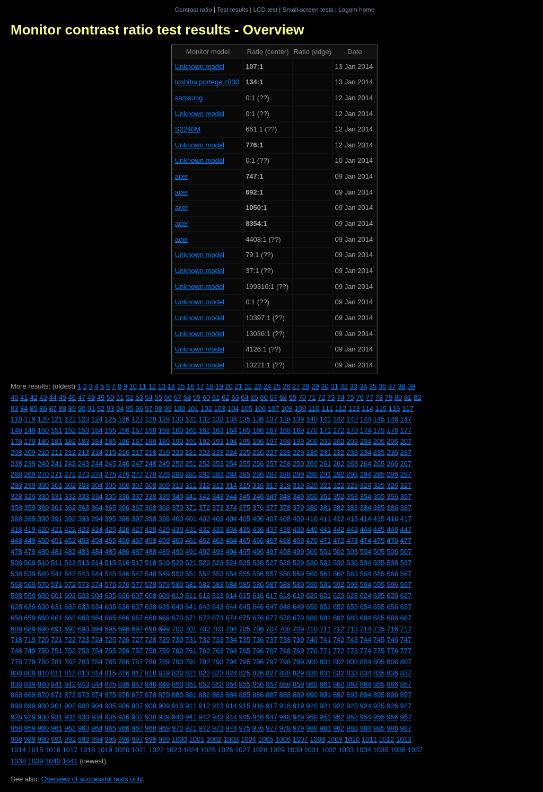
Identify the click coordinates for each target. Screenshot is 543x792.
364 (97, 508)
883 (218, 695)
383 (352, 508)
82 (417, 397)
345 (245, 496)
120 (43, 419)
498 (285, 552)
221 (191, 452)
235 (379, 452)
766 (258, 651)
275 (110, 474)
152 (70, 430)
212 (70, 452)
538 (16, 574)
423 (84, 529)
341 (191, 496)
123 (84, 419)
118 (16, 419)
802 (339, 662)
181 (57, 441)
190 (177, 441)
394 (97, 519)
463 (218, 540)
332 (70, 496)
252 (205, 464)
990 (43, 739)
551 (191, 574)
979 (298, 728)
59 (196, 397)
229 (298, 452)
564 (366, 574)
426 (124, 529)
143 (352, 419)
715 (379, 629)
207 (406, 441)
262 (339, 464)
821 (191, 673)
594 (366, 584)
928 (16, 717)
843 (84, 684)
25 (277, 386)
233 (352, 452)
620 (312, 596)
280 (177, 474)
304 (97, 485)
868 (16, 695)
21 (238, 386)
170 (312, 430)
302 (70, 485)
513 (84, 563)
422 (70, 529)
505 (379, 552)
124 (97, 419)
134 (231, 419)
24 (267, 386)
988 (16, 739)
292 (339, 474)
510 (43, 563)
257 (271, 464)
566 (392, 574)
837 (406, 673)
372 (205, 508)
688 (16, 629)
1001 (196, 739)
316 (258, 485)
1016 (52, 750)
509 (30, 563)
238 (16, 464)
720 (43, 640)
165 (245, 430)
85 (33, 408)
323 (352, 485)
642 (205, 607)
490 (177, 552)
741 (325, 640)
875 (110, 695)
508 (16, 563)
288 (285, 474)
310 (177, 485)
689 (30, 629)
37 (392, 386)
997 (137, 739)
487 (137, 552)
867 (406, 684)
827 (271, 673)
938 (150, 717)
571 (57, 584)
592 (339, 584)
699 (164, 629)
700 (177, 629)
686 (392, 618)
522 (205, 563)
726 (124, 640)
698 (150, 629)
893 (352, 695)
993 (84, 739)
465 (245, 540)
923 (352, 706)
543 (84, 574)
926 (392, 706)
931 (57, 717)
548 (150, 574)
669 (164, 618)
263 (352, 464)
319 (298, 485)
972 (205, 728)
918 (285, 706)
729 (164, 640)
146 (392, 419)
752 (70, 651)
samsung (189, 98)
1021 (139, 750)
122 (70, 419)
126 (124, 419)
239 (30, 464)
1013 (403, 739)
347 (271, 496)
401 (191, 519)
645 (245, 607)
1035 (380, 750)
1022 (156, 750)
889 (298, 695)
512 (70, 563)
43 (43, 397)
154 (97, 430)
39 (411, 386)
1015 (35, 750)
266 (392, 464)
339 (164, 496)
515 (110, 563)
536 (392, 563)
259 (298, 464)
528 (285, 563)
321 (325, 485)
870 (43, 695)
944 (231, 717)
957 (406, 717)
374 (231, 508)
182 (70, 441)
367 (137, 508)
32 (344, 386)
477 (406, 540)
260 (312, 464)
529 (298, 563)
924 (366, 706)
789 (164, 662)
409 (298, 519)
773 (352, 651)
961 (57, 728)
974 (231, 728)
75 (350, 397)
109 (300, 408)
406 (258, 519)
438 (285, 529)
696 (124, 629)
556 (258, 574)
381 (325, 508)
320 (312, 485)
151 (57, 430)
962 (70, 728)
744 (366, 640)
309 (164, 485)
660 (43, 618)
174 (366, 430)
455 (110, 540)
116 (394, 408)
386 (392, 508)
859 (298, 684)
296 (392, 474)
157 (137, 430)
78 (379, 397)
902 (70, 706)
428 (150, 529)
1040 (52, 761)
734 (231, 640)
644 (231, 607)
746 (392, 640)
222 (205, 452)
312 (205, 485)
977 (271, 728)
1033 (346, 750)
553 (218, 574)
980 (312, 728)
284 (231, 474)
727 (137, 640)
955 (379, 717)
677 (271, 618)
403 (218, 519)
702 (205, 629)
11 (142, 386)
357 (406, 496)
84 (24, 408)
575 (110, 584)
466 (258, 540)
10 (132, 386)
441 (325, 529)
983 (352, 728)
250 (177, 464)
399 (164, 519)
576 (124, 584)
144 (366, 419)
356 (392, 496)
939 (164, 717)
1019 (104, 750)
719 (30, 640)
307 (137, 485)
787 (137, 662)
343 (218, 496)
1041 (70, 761)
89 (72, 408)
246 (124, 464)
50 (110, 397)
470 (312, 540)
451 (57, 540)
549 (164, 574)
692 (70, 629)
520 (177, 563)
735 (245, 640)
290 (312, 474)
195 (245, 441)
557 (271, 574)
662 (70, 618)
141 (325, 419)
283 (218, 474)
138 (285, 419)
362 (70, 508)
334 (97, 496)
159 (164, 430)
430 (177, 529)
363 (84, 508)
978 (285, 728)
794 (231, 662)
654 (366, 607)
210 (43, 452)
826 (258, 673)
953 (352, 717)
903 (84, 706)
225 (245, 452)
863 (352, 684)
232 (339, 452)
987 (406, 728)
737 (271, 640)
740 (312, 640)
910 (177, 706)
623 (352, 596)
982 (339, 728)
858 (285, 684)
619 (298, 596)
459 (164, 540)
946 (258, 717)
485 (110, 552)
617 (271, 596)
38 (401, 386)
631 (57, 607)
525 (245, 563)
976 (258, 728)
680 (312, 618)
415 (379, 519)
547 (137, 574)
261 (325, 464)
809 (30, 673)
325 (379, 485)
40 (14, 397)
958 (16, 728)
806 (392, 662)
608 (150, 596)
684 (366, 618)
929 (30, 717)
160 (177, 430)
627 (406, 596)
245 (110, 464)
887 (271, 695)
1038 (18, 761)
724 (97, 640)
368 (150, 508)
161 (191, 430)
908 (150, 706)
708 (285, 629)
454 (97, 540)
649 (298, 607)
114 (367, 408)
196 (258, 441)
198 (285, 441)
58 (187, 397)
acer (181, 176)
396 (124, 519)
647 (271, 607)
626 (392, 596)
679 (298, 618)
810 (43, 673)
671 (191, 618)
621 (325, 596)
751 (57, 651)
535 (379, 563)
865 (379, 684)
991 (57, 739)
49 (100, 397)
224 (231, 452)
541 (57, 574)
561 (325, 574)
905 (110, 706)
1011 (369, 739)
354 (366, 496)
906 (124, 706)
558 (285, 574)
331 (57, 496)
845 (110, 684)
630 (43, 607)
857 (271, 684)
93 (110, 408)
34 (363, 386)
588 (285, 584)
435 (245, 529)
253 (218, 464)
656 (392, 607)
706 (258, 629)
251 (191, 464)
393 (84, 519)
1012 (387, 739)
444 (366, 529)
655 (379, 607)
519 (164, 563)
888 (285, 695)
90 (81, 408)
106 (260, 408)
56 (168, 397)
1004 (248, 739)
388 (16, 519)
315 (245, 485)
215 (110, 452)
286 (258, 474)
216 (124, 452)
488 (150, 552)
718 (16, 640)
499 (298, 552)
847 (137, 684)
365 (110, 508)
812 (70, 673)
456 (124, 540)
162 (205, 430)
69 (292, 397)
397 (137, 519)
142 (339, 419)
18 (209, 386)
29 (315, 386)
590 (312, 584)
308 (150, 485)
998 (150, 739)
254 (231, 464)
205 (379, 441)
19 (219, 386)
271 (57, 474)
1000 (179, 739)
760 (177, 651)
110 (314, 408)
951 (325, 717)
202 (339, 441)
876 (124, 695)
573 (84, 584)
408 (285, 519)
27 (296, 386)
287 (271, 474)
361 (57, 508)
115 (381, 408)
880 (177, 695)
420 (43, 529)
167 (271, 430)
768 (285, 651)
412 (339, 519)
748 (16, 651)
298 (16, 485)
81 (407, 397)
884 (231, 695)
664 (97, 618)
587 (271, 584)
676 (258, 618)
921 (325, 706)
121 (57, 419)
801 (325, 662)
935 (110, 717)
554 (231, 574)
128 (150, 419)
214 (97, 452)
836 (392, 673)
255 (245, 464)
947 (271, 717)
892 (339, 695)
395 (110, 519)
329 (30, 496)
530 (312, 563)
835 (379, 673)
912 (205, 706)
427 (137, 529)
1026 (225, 750)
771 (325, 651)
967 (137, 728)
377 (271, 508)
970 (177, 728)
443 (352, 529)
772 (339, 651)
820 (177, 673)
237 (406, 452)
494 (231, 552)
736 (258, 640)
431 (191, 529)
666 (124, 618)
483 (84, 552)
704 (231, 629)
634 (97, 607)
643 (218, 607)
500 (312, 552)
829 (298, 673)
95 (129, 408)
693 (84, 629)
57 (177, 397)
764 (231, 651)
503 (352, 552)
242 (70, 464)
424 (97, 529)
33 (353, 386)
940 (177, 717)
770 (312, 651)
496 (258, 552)
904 (97, 706)
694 (97, 629)
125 (110, 419)
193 (218, 441)
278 (150, 474)
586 (258, 584)
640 (177, 607)
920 (312, 706)
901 (57, 706)
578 (150, 584)
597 (406, 584)
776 (392, 651)
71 (312, 397)
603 (84, 596)
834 (366, 673)
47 (81, 397)
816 (124, 673)
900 (43, 706)
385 (379, 508)
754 (97, 651)
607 (137, 596)
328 (16, 496)
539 (30, 574)
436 (258, 529)
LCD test (265, 9)
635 (110, 607)
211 (57, 452)
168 (285, 430)
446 (392, 529)
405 (245, 519)
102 (206, 408)
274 (97, 474)
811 (57, 673)
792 (205, 662)
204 (366, 441)
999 (164, 739)
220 (177, 452)
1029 (277, 750)
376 (258, 508)
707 (271, 629)
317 (271, 485)
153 (84, 430)
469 (298, 540)
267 (406, 464)
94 (120, 408)
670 (177, 618)
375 (245, 508)
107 (273, 408)
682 (339, 618)
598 (16, 596)
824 (231, 673)
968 (150, 728)
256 (258, 464)
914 (231, 706)
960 (43, 728)
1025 (208, 750)
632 (70, 607)
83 (14, 408)
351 (325, 496)
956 (392, 717)
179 (30, 441)
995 (110, 739)
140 (312, 419)
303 (84, 485)
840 (43, 684)
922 (339, 706)
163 (218, 430)
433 (218, 529)
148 (16, 430)
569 (30, 584)
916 (258, 706)
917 (271, 706)
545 (110, 574)
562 (339, 574)
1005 (266, 739)
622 (339, 596)
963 (84, 728)
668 (150, 618)
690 (43, 629)
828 (285, 673)
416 (392, 519)
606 (124, 596)
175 (379, 430)
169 (298, 430)
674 (231, 618)
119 (30, 419)
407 (271, 519)
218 (150, 452)
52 (129, 397)
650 (312, 607)
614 (231, 596)
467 (271, 540)
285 (245, 474)
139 (298, 419)
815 (110, 673)
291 (325, 474)
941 (191, 717)
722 (70, 640)
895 (379, 695)
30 (324, 386)
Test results (232, 9)
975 (245, 728)
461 (191, 540)
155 (110, 430)
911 (191, 706)
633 (84, 607)
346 (258, 496)
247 (137, 464)
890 (312, 695)
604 (97, 596)
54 (148, 397)
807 (406, 662)
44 (52, 397)
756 (124, 651)
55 (158, 397)
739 (298, 640)
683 (352, 618)
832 (339, 673)
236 (392, 452)
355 (379, 496)
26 (286, 386)
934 (97, 717)
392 (70, 519)
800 (312, 662)
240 (43, 464)
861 (325, 684)
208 (16, 452)
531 (325, 563)
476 (392, 540)
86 (43, 408)
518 (150, 563)
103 (220, 408)
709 (298, 629)
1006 (283, 739)
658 (16, 618)
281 (191, 474)
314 (231, 485)
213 (84, 452)
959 (30, 728)
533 (352, 563)
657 (406, 607)
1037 (415, 750)
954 (366, 717)
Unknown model (199, 67)
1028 (260, 750)
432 (205, 529)
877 (137, 695)
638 (150, 607)
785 (110, 662)
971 (191, 728)
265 (379, 464)
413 (352, 519)
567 (406, 574)
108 (287, 408)
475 (379, 540)
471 (325, 540)
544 (97, 574)
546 (124, 574)
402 (205, 519)
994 (97, 739)
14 (171, 386)
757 (137, 651)
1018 (87, 750)
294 (366, 474)
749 (30, 651)
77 (369, 397)
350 (312, 496)
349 (298, 496)
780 (43, 662)
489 (164, 552)
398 (150, 519)
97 (148, 408)
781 (57, 662)
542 (70, 574)
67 (273, 397)
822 (205, 673)
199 (298, 441)
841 (57, 684)
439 (298, 529)
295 (379, 474)
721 (57, 640)
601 (57, 596)
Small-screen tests (308, 9)
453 (84, 540)
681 (325, 618)
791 (191, 662)
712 (339, 629)
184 (97, 441)
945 (245, 717)
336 (124, 496)
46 (72, 397)
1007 (300, 739)
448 (16, 540)
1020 (121, 750)
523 (218, 563)
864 (366, 684)
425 (110, 529)
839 (30, 684)
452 (70, 540)
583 (218, 584)
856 (258, 684)
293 (352, 474)
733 (218, 640)
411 (325, 519)
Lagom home (356, 9)
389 (30, 519)
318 (285, 485)
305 (110, 485)
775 (379, 651)
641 (191, 607)
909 (164, 706)
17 (200, 386)
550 (177, 574)
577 (137, 584)
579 (164, 584)
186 (124, 441)
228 (285, 452)
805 (379, 662)
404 (231, 519)
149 (30, 430)
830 (312, 673)
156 (124, 430)
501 (325, 552)
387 (406, 508)
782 (70, 662)
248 (150, 464)
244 (97, 464)
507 (406, 552)
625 (379, 596)
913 (218, 706)
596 (392, 584)
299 (30, 485)
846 (124, 684)
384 (366, 508)
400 (177, 519)
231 (325, 452)
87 (52, 408)
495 (245, 552)
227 (271, 452)
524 (231, 563)
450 (43, 540)
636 (124, 607)
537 (406, 563)
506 (392, 552)
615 (245, 596)
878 (150, 695)
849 (164, 684)
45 (62, 397)
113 (354, 408)
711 (325, 629)
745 (379, 640)
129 (164, 419)
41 (24, 397)
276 (124, 474)
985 (379, 728)
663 (84, 618)
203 (352, 441)
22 (248, 386)
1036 (398, 750)
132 (205, 419)
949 (298, 717)
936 (124, 717)
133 (218, 419)
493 (218, 552)
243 (84, 464)
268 (16, 474)
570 (43, 584)
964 (97, 728)
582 (205, 584)
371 (191, 508)
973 (218, 728)
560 (312, 574)
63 (235, 397)
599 (30, 596)
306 (124, 485)
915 (245, 706)
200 (312, 441)
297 (406, 474)
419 (30, 529)
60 (206, 397)
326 (392, 485)
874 (97, 695)
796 (258, 662)
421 (57, 529)
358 (16, 508)
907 (137, 706)
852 (205, 684)
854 (231, 684)
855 (245, 684)
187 (137, 441)
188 (150, 441)
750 (43, 651)
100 (180, 408)
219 (164, 452)
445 (379, 529)
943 (218, 717)
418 (16, 529)
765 (245, 651)
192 (205, 441)
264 (366, 464)
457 (137, 540)
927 (406, 706)
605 (110, 596)
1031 (311, 750)
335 (110, 496)
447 (406, 529)
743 (352, 640)
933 (84, 717)
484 (97, 552)
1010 (352, 739)
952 (339, 717)
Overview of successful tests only (92, 779)
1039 (35, 761)
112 (341, 408)
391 (57, 519)
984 (366, 728)
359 (30, 508)
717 (406, 629)
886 (258, 695)
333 (84, 496)
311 (191, 485)
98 (158, 408)
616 (258, 596)
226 (258, 452)
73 (331, 397)
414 (366, 519)
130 (177, 419)
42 (33, 397)
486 (124, 552)
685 (379, 618)
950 (312, 717)
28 (305, 386)
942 (205, 717)
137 (271, 419)
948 (285, 717)
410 (312, 519)
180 (43, 441)
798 (285, 662)
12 (152, 386)
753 (84, 651)
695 (110, 629)
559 (298, 574)
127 (137, 419)
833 (352, 673)
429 (164, 529)
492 (205, 552)
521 (191, 563)
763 (218, 651)
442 (339, 529)
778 (16, 662)
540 (43, 574)
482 (70, 552)
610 (177, 596)
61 (216, 397)
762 (205, 651)
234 (366, 452)
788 (150, 662)
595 (379, 584)
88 (62, 408)
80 (398, 397)
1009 (335, 739)
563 (352, 574)
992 (70, 739)
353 (352, 496)
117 (408, 408)
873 (84, 695)
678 (285, 618)
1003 (231, 739)
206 (392, 441)
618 (285, 596)
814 (97, 673)
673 (218, 618)
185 (110, 441)
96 (139, 408)
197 (271, 441)
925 (379, 706)
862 (339, 684)
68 (283, 397)
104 (233, 408)
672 (205, 618)
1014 (18, 750)
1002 (214, 739)
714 (366, 629)
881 (191, 695)
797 (271, 662)
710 (312, 629)
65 (254, 397)
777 (406, 651)
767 (271, 651)
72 (321, 397)
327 (406, 485)
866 (392, 684)
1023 (173, 750)
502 (339, 552)
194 (231, 441)
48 (91, 397)
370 (177, 508)
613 (218, 596)
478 (16, 552)
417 (406, 519)
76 (359, 397)
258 (285, 464)
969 (164, 728)
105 (246, 408)
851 (191, 684)
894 (366, 695)
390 (43, 519)
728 (150, 640)
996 (124, 739)
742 (339, 640)
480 (43, 552)
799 (298, 662)
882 (205, 695)
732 (205, 640)
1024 (190, 750)
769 (298, 651)
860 (312, 684)
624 (366, 596)
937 (137, 717)
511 (57, 563)
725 (110, 640)
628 (16, 607)
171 (325, 430)
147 (406, 419)
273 (84, 474)
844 (97, 684)
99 (168, 408)
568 (16, 584)
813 (84, 673)
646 (258, 607)
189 (164, 441)
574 (97, 584)
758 (150, 651)
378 (285, 508)
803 (352, 662)
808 (16, 673)
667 (137, 618)
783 (84, 662)
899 (30, 706)
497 (271, 552)
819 (164, 673)
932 (70, 717)
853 (218, 684)
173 (352, 430)
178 (16, 441)
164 (231, 430)
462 (205, 540)
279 (164, 474)
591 (325, 584)
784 (97, 662)
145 (379, 419)
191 (191, 441)
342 (205, 496)
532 (339, 563)
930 (43, 717)
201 (325, 441)
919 (298, 706)
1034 (363, 750)
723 (84, 640)
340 (177, 496)
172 (339, 430)
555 (245, 574)
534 (366, 563)
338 (150, 496)
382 (339, 508)
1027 (242, 750)
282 (205, 474)
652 (339, 607)
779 (30, 662)
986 (392, 728)
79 (388, 397)
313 (218, 485)
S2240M (187, 129)
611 (191, 596)
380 (312, 508)
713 (352, 629)
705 (245, 629)
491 (191, 552)
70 (302, 397)
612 (205, 596)
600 (43, 596)
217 (137, 452)
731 (191, 640)
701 (191, 629)
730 (177, 640)
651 (325, 607)
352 (339, 496)
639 (164, 607)
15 (181, 386)
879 (164, 695)
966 (124, 728)
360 (43, 508)
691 (57, 629)
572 (70, 584)
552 (205, 574)
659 (30, 618)
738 (285, 640)
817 (137, 673)
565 (379, 574)
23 (257, 386)
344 (231, 496)
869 (30, 695)
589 (298, 584)
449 (30, 540)
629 (30, 607)
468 (285, 540)
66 (263, 397)
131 (191, 419)
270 (43, 474)
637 (137, 607)
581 (191, 584)
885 (245, 695)
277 (137, 474)
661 (57, 618)
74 (340, 397)
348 (285, 496)
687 (406, 618)
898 (16, 706)
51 (120, 397)
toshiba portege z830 (207, 82)
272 (70, 474)
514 (97, 563)
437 (271, 529)
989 (30, 739)
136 (258, 419)
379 (298, 508)
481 (57, 552)
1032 (329, 750)
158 (150, 430)
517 (137, 563)
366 (124, 508)
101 (193, 408)
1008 (317, 739)
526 (258, 563)
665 (110, 618)
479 (30, 552)
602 (70, 596)
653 (352, 607)
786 (124, 662)
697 (137, 629)
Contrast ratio (193, 9)
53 (139, 397)
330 (43, 496)
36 (382, 386)
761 (191, 651)
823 (218, 673)
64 (244, 397)
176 (392, 430)
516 (124, 563)
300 (43, 485)
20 (228, 386)
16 (190, 386)
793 (218, 662)
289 (298, 474)
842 (70, 684)
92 (100, 408)
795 (245, 662)
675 (245, 618)
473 (352, 540)
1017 (70, 750)
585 (245, 584)
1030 (294, 750)
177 (406, 430)
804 (366, 662)
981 (325, 728)
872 (70, 695)
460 (177, 540)
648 (285, 607)
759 (164, 651)
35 (372, 386)
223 (218, 452)
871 (57, 695)
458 (150, 540)
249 (164, 464)
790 (177, 662)
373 (218, 508)
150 (43, 430)
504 (366, 552)
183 (84, 441)
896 (392, 695)
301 (57, 485)
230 (312, 452)
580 (177, 584)
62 (225, 397)
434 (231, 529)
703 (218, 629)
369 (164, 508)
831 (325, 673)
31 (334, 386)
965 (110, 728)
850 (177, 684)
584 (231, 584)
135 (245, 419)
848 (150, 684)
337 (137, 496)
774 (366, 651)
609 (164, 596)
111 (327, 408)
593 (352, 584)
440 (312, 529)
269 (30, 474)
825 (245, 673)
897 (406, 695)
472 (339, 540)
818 (150, 673)
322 (339, 485)
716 (392, 629)
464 (231, 540)
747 (406, 640)
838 (16, 684)
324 (366, 485)
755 (110, 651)
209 (30, 452)
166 (258, 430)
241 (57, 464)
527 (271, 563)
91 (91, 408)
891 (325, 695)
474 (366, 540)
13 (161, 386)
